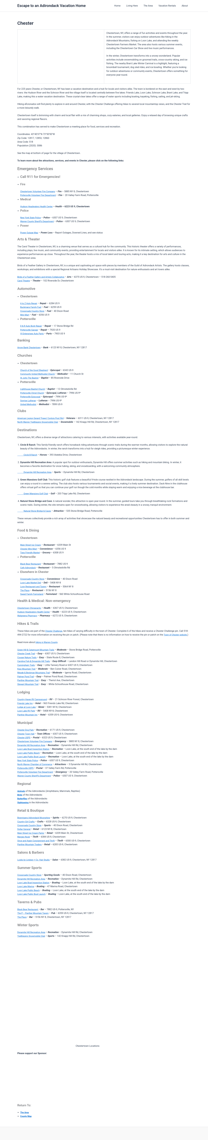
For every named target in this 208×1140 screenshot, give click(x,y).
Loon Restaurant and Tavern (34, 586)
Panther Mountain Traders (30, 844)
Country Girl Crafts (26, 821)
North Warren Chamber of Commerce (36, 764)
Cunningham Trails (27, 665)
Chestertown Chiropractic (30, 608)
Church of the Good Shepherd (35, 370)
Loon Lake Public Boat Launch (32, 756)
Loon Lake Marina (26, 886)
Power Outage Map (30, 232)
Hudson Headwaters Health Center (38, 206)
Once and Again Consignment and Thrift (37, 840)
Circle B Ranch (28, 454)
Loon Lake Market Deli (31, 582)
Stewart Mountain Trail (29, 684)
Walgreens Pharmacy (28, 615)
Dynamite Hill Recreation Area (36, 472)
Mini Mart (25, 314)
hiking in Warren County (48, 642)
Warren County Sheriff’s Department (38, 221)
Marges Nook (24, 836)
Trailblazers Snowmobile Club (32, 936)
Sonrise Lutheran (29, 400)
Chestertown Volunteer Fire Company (39, 191)
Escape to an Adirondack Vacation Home (51, 5)
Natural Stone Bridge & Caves (35, 511)
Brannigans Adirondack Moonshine (35, 817)
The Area (151, 5)
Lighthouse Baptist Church (33, 389)
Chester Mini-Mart (29, 548)
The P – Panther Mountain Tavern (34, 913)
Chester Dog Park (26, 730)
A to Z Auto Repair (29, 303)
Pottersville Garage (30, 329)
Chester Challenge (54, 631)
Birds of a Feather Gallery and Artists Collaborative (43, 277)
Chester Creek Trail (27, 653)
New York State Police (31, 217)
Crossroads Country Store (33, 311)
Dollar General (24, 829)
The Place (25, 590)
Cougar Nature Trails (27, 657)
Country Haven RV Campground (33, 699)
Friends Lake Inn (25, 703)
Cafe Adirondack (28, 567)
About (185, 5)
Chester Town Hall (26, 733)
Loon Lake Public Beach (29, 753)
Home (122, 5)
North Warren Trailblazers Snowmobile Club (39, 422)
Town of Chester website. (177, 634)
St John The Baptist (30, 377)
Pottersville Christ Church (33, 393)
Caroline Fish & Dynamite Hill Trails (35, 661)
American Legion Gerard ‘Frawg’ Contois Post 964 (42, 418)
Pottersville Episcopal (31, 396)
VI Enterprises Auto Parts (33, 333)
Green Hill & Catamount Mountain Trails (37, 649)
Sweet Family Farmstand (32, 594)
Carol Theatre (24, 280)
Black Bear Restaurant (31, 563)
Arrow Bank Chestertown (30, 347)
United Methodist (29, 404)
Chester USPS (24, 737)
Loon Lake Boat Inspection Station (34, 749)
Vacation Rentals (169, 5)
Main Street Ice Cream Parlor (32, 833)
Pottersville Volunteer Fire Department (39, 195)
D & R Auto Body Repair (32, 326)
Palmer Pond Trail (26, 676)
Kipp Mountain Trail (27, 668)
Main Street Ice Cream (31, 545)
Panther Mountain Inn (28, 714)
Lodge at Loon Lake (27, 707)
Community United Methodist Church (39, 374)
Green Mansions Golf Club (34, 493)
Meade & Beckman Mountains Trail (35, 672)
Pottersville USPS (26, 768)
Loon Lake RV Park (27, 710)
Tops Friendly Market (31, 552)
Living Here (136, 5)
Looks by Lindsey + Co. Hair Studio (35, 859)
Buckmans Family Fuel (31, 307)
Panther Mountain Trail (29, 680)
